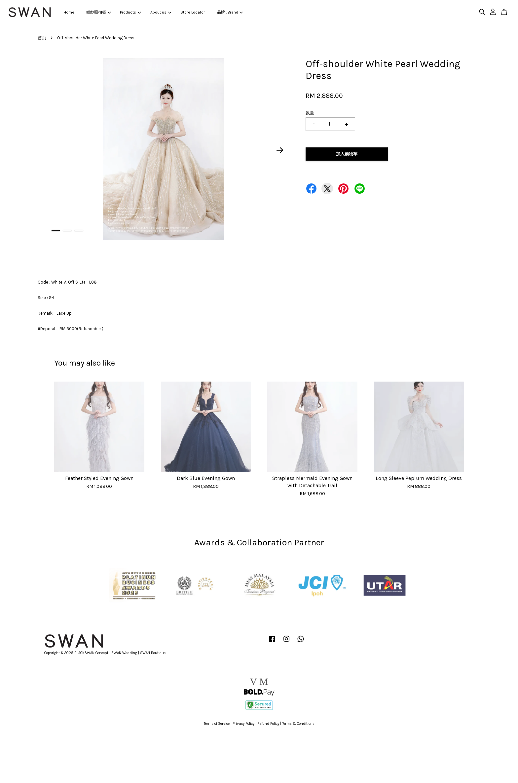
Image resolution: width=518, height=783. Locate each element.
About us (160, 12)
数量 (310, 112)
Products (130, 12)
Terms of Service (217, 724)
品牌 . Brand (230, 12)
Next (280, 150)
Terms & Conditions (298, 724)
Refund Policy (268, 724)
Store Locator (192, 12)
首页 (42, 37)
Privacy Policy (243, 724)
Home (68, 12)
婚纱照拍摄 (98, 12)
